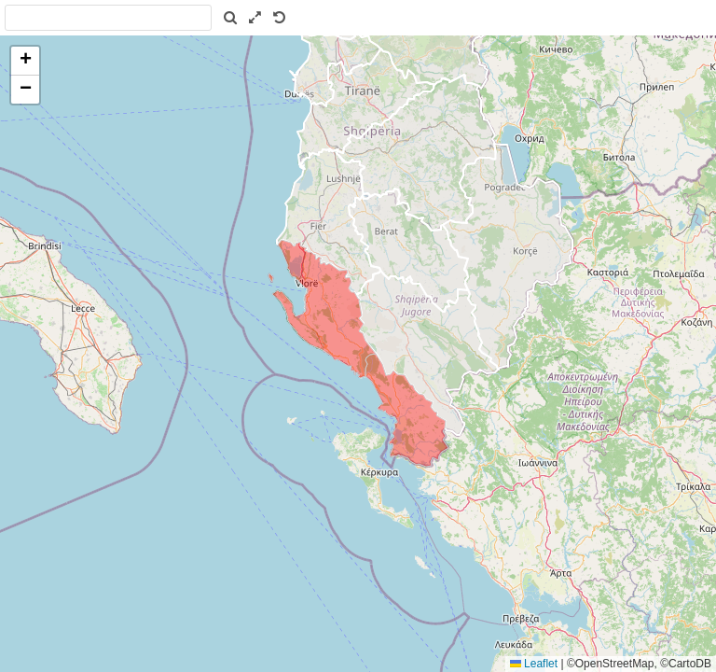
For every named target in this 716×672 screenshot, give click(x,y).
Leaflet (534, 663)
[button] (25, 61)
